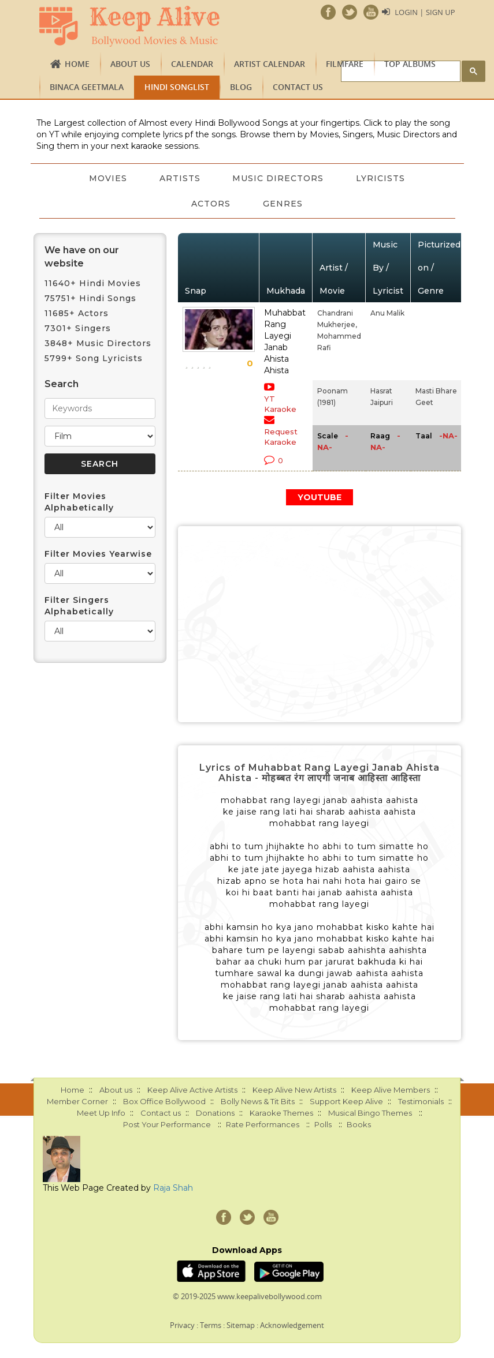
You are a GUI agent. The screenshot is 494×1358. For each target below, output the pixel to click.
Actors (211, 203)
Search (61, 383)
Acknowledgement (292, 1325)
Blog (241, 86)
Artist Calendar (269, 63)
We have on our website (81, 257)
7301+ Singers (77, 328)
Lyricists (381, 178)
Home (77, 63)
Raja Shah (173, 1188)
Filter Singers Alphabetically (79, 606)
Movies (108, 178)
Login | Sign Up (425, 12)
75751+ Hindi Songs (90, 298)
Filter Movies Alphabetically (79, 502)
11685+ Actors (76, 313)
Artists (179, 178)
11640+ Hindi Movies (92, 283)
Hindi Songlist (176, 86)
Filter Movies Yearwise (98, 554)
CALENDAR (192, 63)
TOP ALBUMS (410, 63)
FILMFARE (344, 63)
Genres (283, 203)
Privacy (182, 1325)
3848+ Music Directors (97, 343)
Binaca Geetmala (87, 86)
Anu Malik (387, 313)
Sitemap (240, 1325)
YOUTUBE (319, 497)
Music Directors (278, 178)
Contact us (298, 86)
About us (130, 63)
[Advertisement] (320, 624)
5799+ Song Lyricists (93, 358)
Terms (210, 1325)
